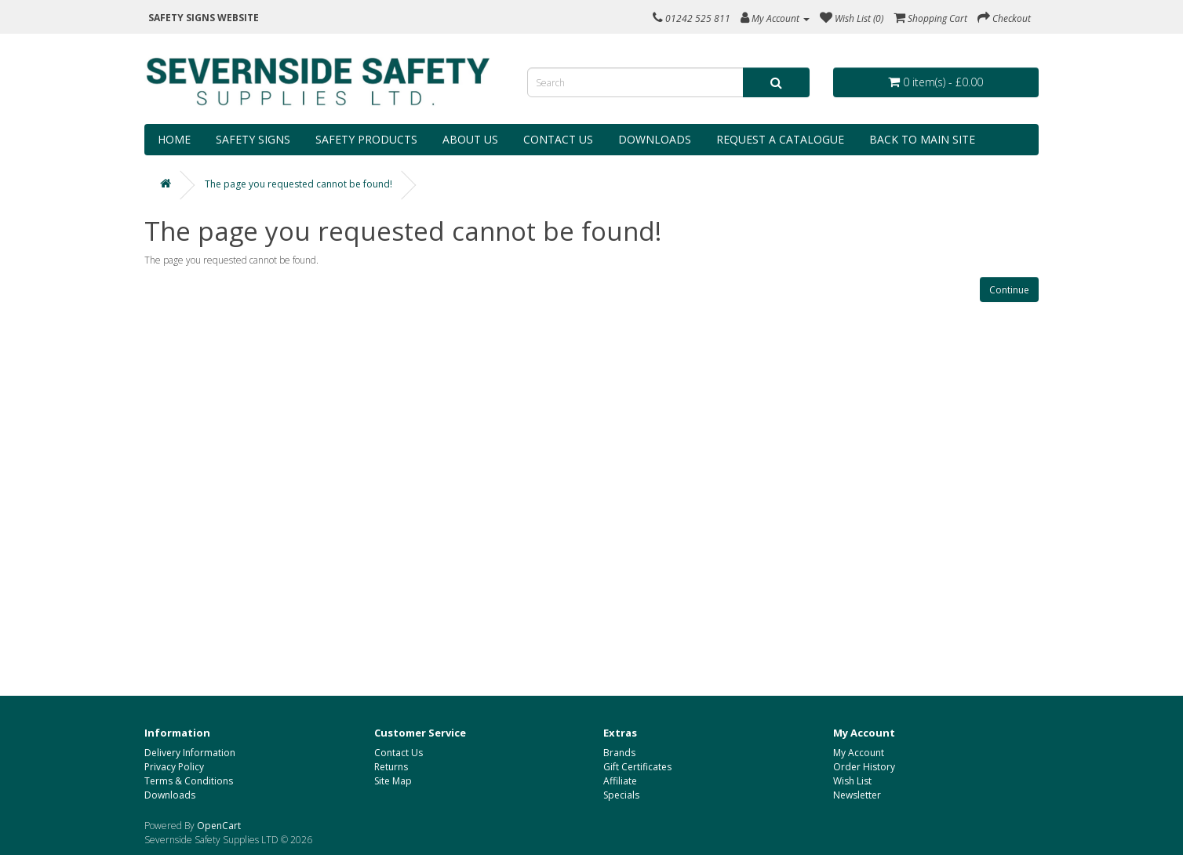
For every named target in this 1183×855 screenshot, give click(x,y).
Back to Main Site (922, 139)
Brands (619, 752)
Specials (621, 795)
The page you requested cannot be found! (298, 184)
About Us (470, 139)
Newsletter (857, 795)
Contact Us (558, 139)
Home (174, 139)
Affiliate (620, 781)
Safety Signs (253, 139)
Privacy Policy (174, 766)
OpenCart (219, 825)
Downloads (654, 139)
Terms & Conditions (188, 781)
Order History (864, 766)
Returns (391, 766)
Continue (1009, 290)
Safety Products (366, 139)
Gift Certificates (637, 766)
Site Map (393, 781)
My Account (858, 752)
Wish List (852, 781)
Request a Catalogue (780, 139)
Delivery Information (189, 752)
